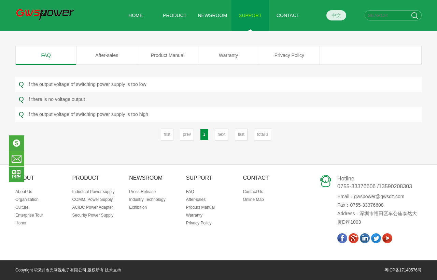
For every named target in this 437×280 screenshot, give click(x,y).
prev (187, 134)
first (167, 134)
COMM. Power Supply (92, 199)
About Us (23, 191)
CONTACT (288, 15)
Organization (27, 199)
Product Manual (167, 55)
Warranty (228, 55)
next (222, 134)
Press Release (142, 191)
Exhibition (138, 207)
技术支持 (113, 270)
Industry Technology (147, 199)
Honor (21, 223)
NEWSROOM (212, 15)
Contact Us (253, 191)
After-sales (106, 55)
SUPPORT (250, 15)
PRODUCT (174, 15)
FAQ (46, 55)
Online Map (253, 199)
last (241, 134)
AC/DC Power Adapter (92, 207)
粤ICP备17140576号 (403, 270)
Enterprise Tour (29, 215)
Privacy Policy (289, 55)
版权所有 (95, 270)
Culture (22, 207)
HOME (135, 15)
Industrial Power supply (93, 191)
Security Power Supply (93, 215)
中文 (336, 15)
